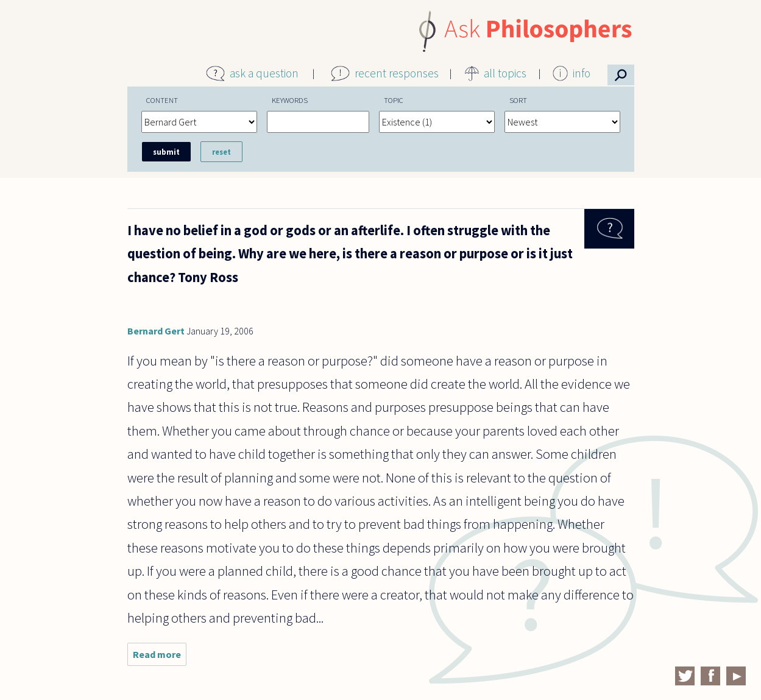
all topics (505, 73)
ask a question (264, 73)
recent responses (397, 73)
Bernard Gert (156, 331)
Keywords (290, 100)
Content (162, 100)
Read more (159, 657)
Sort (518, 100)
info (581, 73)
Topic (393, 100)
